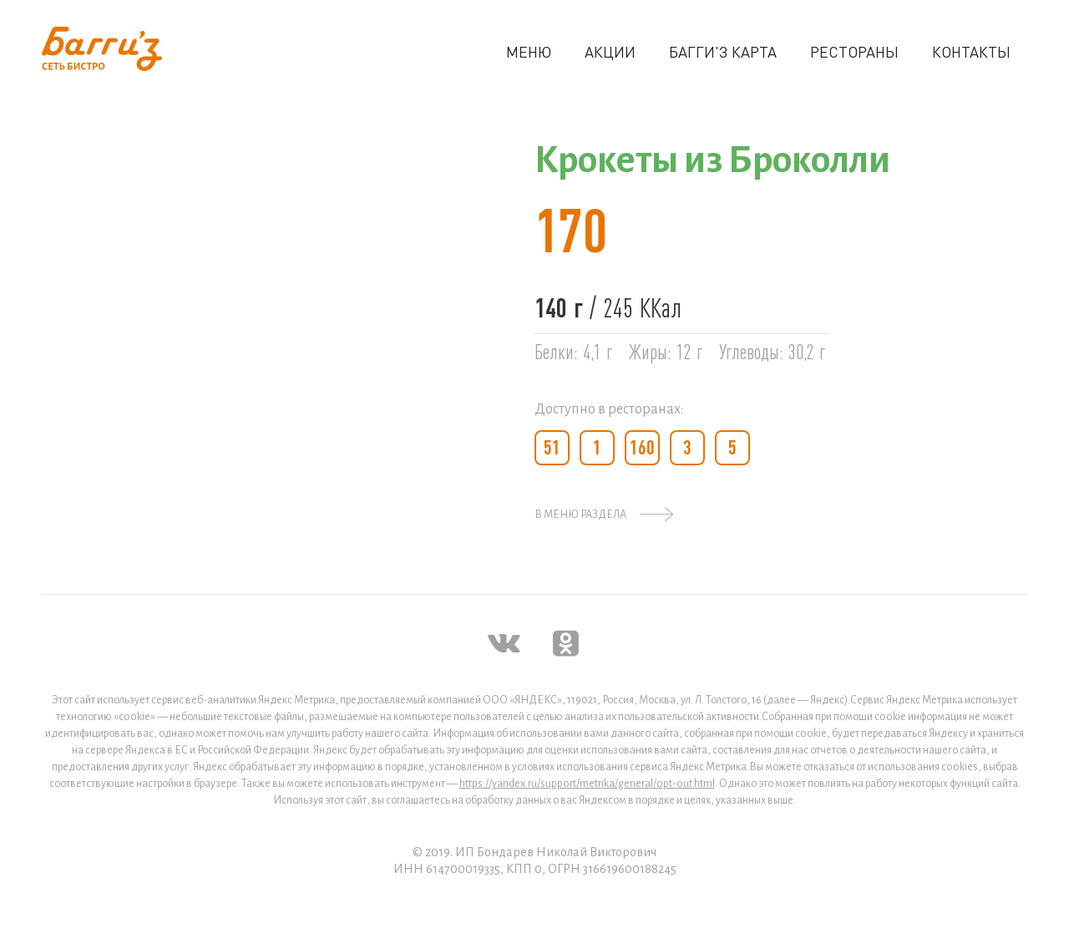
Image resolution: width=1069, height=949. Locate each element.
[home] (102, 49)
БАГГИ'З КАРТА (723, 52)
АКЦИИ (610, 52)
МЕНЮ (528, 52)
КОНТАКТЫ (971, 52)
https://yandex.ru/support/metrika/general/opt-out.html (587, 783)
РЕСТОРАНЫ (854, 52)
